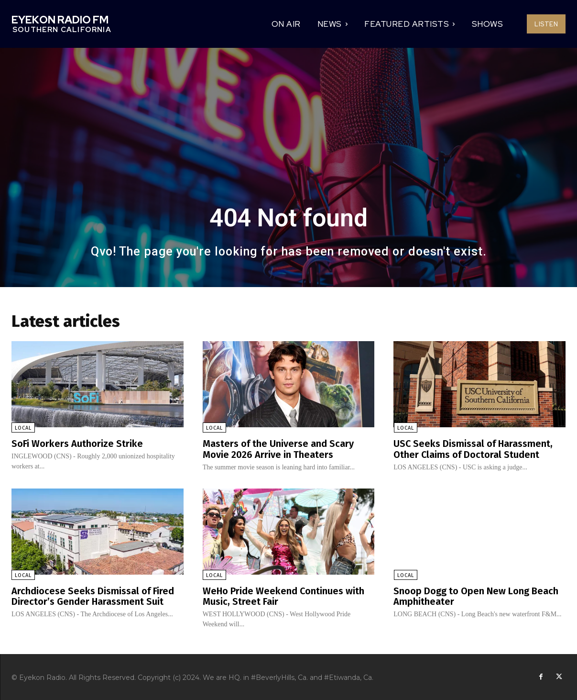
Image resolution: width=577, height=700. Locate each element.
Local (23, 428)
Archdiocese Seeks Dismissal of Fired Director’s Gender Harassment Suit (92, 595)
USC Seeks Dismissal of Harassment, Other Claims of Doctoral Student (473, 449)
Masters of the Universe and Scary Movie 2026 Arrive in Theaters (278, 449)
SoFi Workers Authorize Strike (77, 443)
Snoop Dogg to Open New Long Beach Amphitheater (475, 595)
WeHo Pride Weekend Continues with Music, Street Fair (284, 595)
